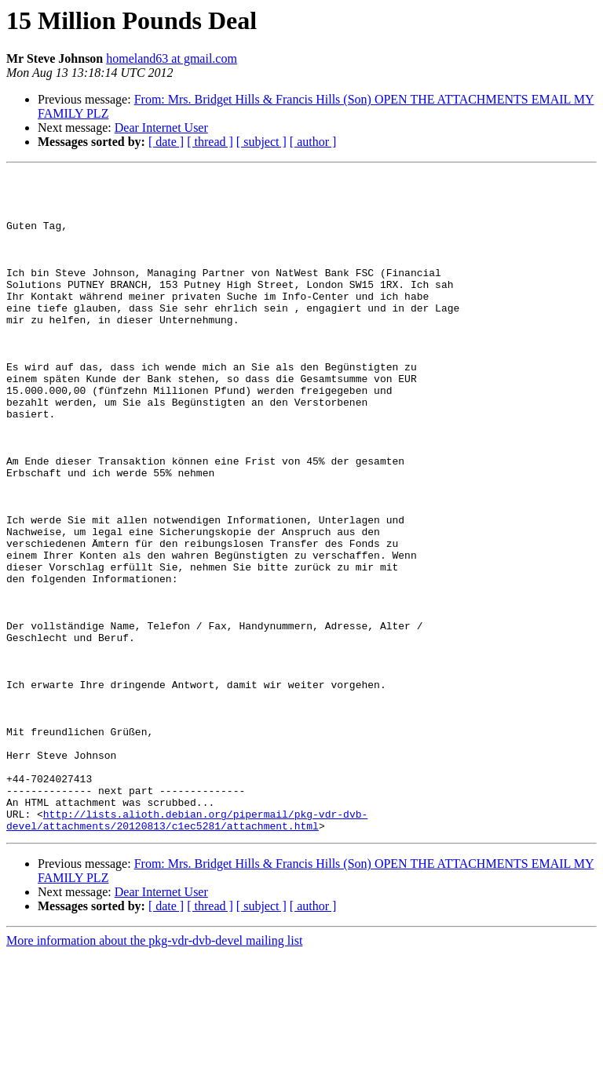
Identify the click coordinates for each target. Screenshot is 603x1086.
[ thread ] (210, 141)
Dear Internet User (161, 127)
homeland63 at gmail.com (171, 58)
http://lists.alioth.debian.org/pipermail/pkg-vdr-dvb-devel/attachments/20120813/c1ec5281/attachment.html (186, 950)
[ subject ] (261, 141)
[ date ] (166, 141)
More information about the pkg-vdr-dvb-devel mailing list (154, 1072)
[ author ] (313, 141)
